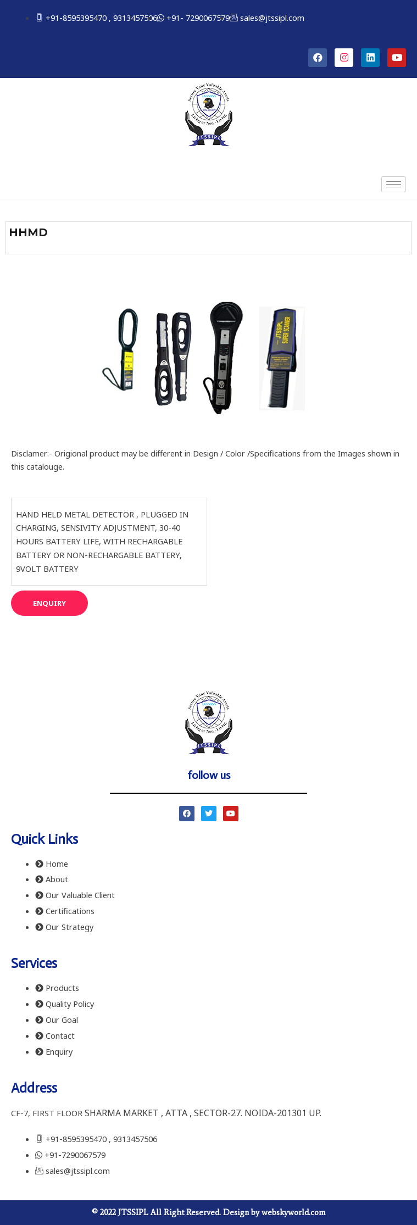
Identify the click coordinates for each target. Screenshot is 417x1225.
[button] (49, 603)
